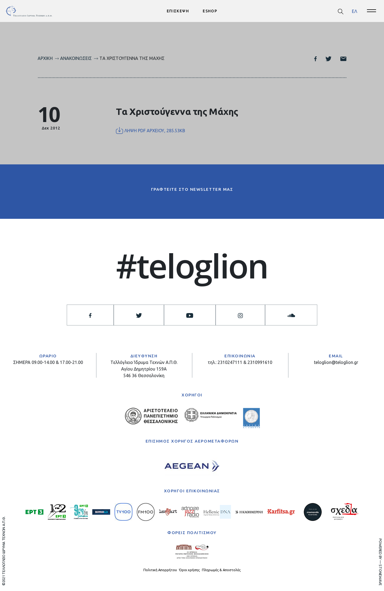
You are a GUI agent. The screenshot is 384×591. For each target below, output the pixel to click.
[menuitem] (354, 11)
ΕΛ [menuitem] (354, 11)
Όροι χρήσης (189, 570)
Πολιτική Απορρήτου (160, 570)
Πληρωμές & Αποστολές (221, 570)
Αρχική (45, 58)
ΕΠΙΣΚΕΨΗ (178, 11)
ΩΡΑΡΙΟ (48, 356)
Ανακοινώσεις (76, 58)
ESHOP (210, 11)
